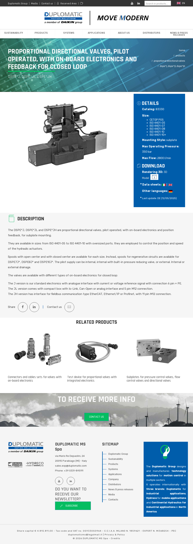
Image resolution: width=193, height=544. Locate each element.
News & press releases (179, 34)
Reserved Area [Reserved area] (69, 3)
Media (34, 3)
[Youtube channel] (59, 481)
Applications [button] (96, 33)
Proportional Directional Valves (169, 61)
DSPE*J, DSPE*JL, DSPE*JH (172, 66)
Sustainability (115, 459)
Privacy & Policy (115, 534)
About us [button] (124, 33)
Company (113, 479)
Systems (113, 469)
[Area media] (82, 3)
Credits (115, 538)
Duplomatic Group (18, 3)
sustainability (13, 33)
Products (180, 55)
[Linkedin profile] (70, 481)
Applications (115, 474)
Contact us (47, 3)
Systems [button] (68, 33)
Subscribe (69, 506)
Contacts (113, 500)
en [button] (181, 3)
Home (182, 50)
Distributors (151, 33)
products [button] (41, 33)
